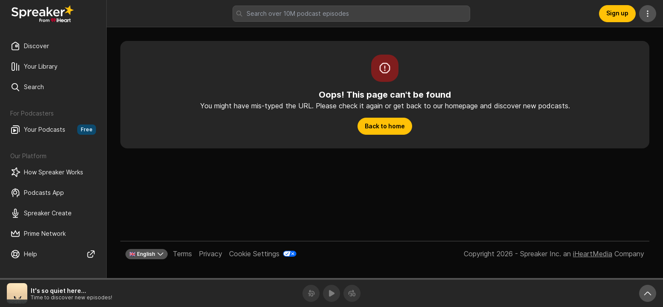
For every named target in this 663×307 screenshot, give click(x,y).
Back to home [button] (385, 126)
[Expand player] (647, 293)
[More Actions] (647, 13)
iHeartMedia (592, 253)
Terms (182, 253)
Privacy (210, 253)
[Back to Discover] (43, 13)
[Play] (331, 293)
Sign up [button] (617, 13)
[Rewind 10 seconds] (311, 293)
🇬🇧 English (146, 254)
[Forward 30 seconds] (352, 293)
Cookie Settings (254, 253)
